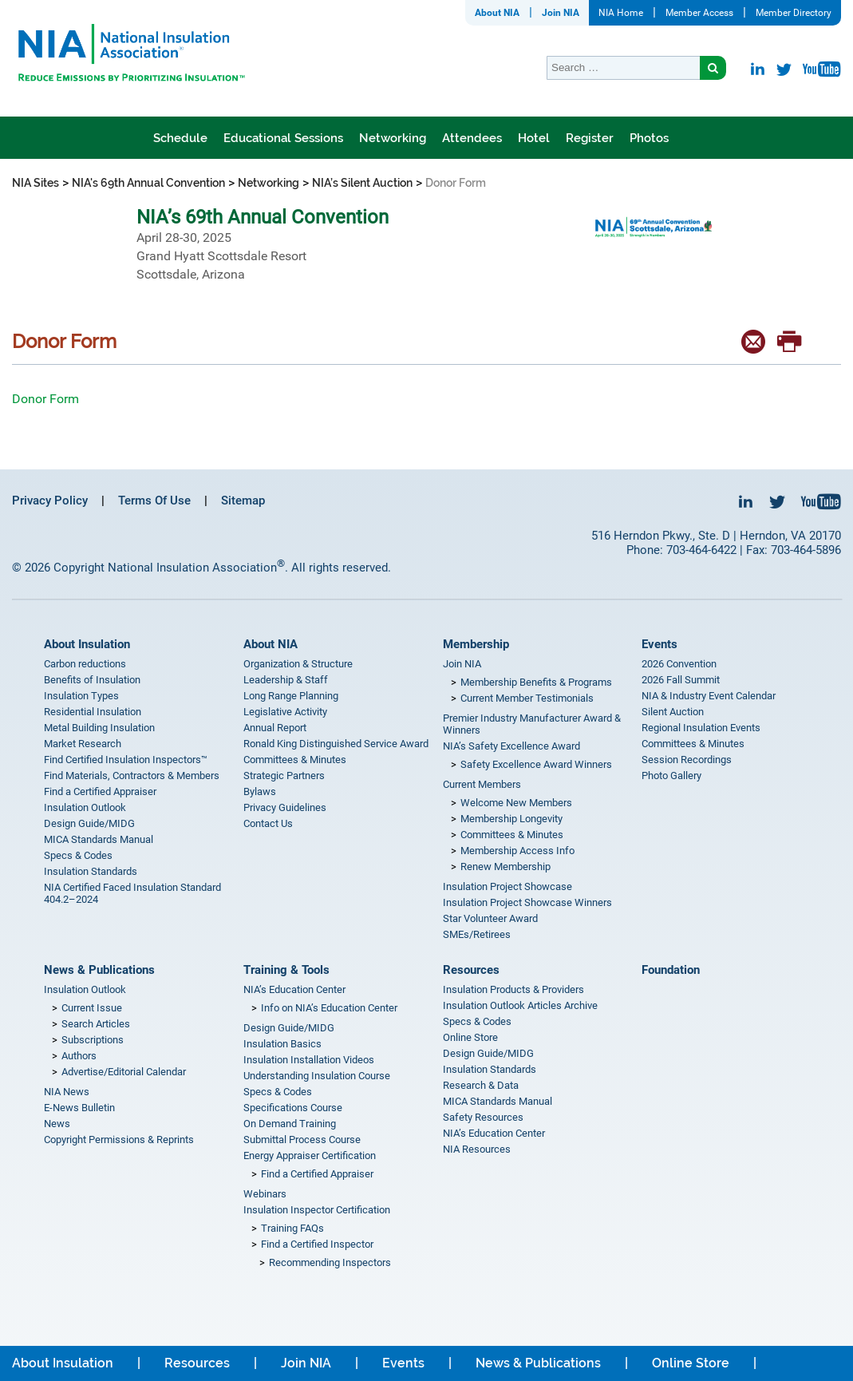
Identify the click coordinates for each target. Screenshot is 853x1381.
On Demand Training (289, 1124)
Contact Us (268, 823)
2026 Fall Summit (681, 680)
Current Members (482, 784)
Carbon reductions (85, 664)
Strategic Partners (284, 776)
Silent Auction (673, 712)
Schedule (180, 138)
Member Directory (793, 12)
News (57, 1124)
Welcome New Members (516, 803)
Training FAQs (292, 1228)
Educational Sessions (283, 138)
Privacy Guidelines (284, 807)
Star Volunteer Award (490, 918)
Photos (649, 138)
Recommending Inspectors (330, 1262)
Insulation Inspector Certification (316, 1210)
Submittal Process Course (302, 1140)
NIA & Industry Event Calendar (709, 696)
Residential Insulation (92, 712)
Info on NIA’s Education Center (329, 1008)
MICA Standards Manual (98, 839)
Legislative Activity (285, 712)
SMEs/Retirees (477, 934)
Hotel (534, 138)
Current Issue (91, 1008)
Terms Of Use (154, 500)
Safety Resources (483, 1117)
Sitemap (243, 500)
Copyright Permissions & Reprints (119, 1140)
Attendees (472, 138)
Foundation (671, 970)
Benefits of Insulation (92, 680)
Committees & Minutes (294, 760)
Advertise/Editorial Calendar (123, 1072)
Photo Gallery (671, 776)
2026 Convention (679, 664)
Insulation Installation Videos (308, 1060)
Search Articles (95, 1024)
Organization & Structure (298, 664)
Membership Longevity (511, 819)
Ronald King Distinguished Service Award (335, 744)
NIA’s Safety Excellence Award (511, 746)
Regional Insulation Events (701, 728)
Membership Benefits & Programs (536, 682)
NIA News (66, 1092)
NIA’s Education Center (294, 989)
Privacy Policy (50, 500)
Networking (392, 138)
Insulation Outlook (85, 807)
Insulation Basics (282, 1044)
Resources (471, 970)
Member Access (699, 12)
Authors (79, 1056)
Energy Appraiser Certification (309, 1155)
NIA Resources (477, 1149)
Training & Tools (286, 970)
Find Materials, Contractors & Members (131, 776)
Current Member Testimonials (527, 698)
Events (659, 644)
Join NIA (560, 12)
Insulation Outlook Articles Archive (520, 1005)
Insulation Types (81, 696)
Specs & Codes (78, 855)
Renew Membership (505, 867)
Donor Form (47, 398)
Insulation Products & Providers (513, 989)
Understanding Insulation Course (316, 1076)
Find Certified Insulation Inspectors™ (125, 760)
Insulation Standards (90, 871)
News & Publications (99, 970)
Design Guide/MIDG (89, 823)
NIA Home (620, 12)
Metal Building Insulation (99, 728)
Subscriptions (92, 1040)
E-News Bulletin (79, 1108)
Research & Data (481, 1085)
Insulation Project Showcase (507, 886)
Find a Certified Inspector (317, 1244)
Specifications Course (292, 1108)
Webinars (264, 1194)
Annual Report (274, 728)
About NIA (497, 12)
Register (590, 138)
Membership (476, 644)
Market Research (82, 744)
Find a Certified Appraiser (100, 791)
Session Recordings (687, 760)
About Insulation (87, 644)
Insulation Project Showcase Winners (527, 902)
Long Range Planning (290, 696)
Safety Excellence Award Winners (536, 764)
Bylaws (259, 791)
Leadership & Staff (285, 680)
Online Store (470, 1037)
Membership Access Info (517, 851)
